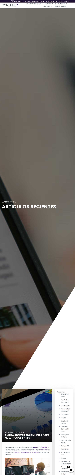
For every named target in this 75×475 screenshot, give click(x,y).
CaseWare (45, 447)
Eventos (64, 418)
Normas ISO (65, 446)
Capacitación (61, 4)
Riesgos (63, 458)
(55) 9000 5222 (17, 1)
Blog (60, 1)
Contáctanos (60, 6)
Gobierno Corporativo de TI (65, 429)
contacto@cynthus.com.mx (35, 1)
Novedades (65, 449)
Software (48, 7)
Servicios (49, 4)
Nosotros (68, 1)
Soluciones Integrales (34, 4)
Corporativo (65, 414)
